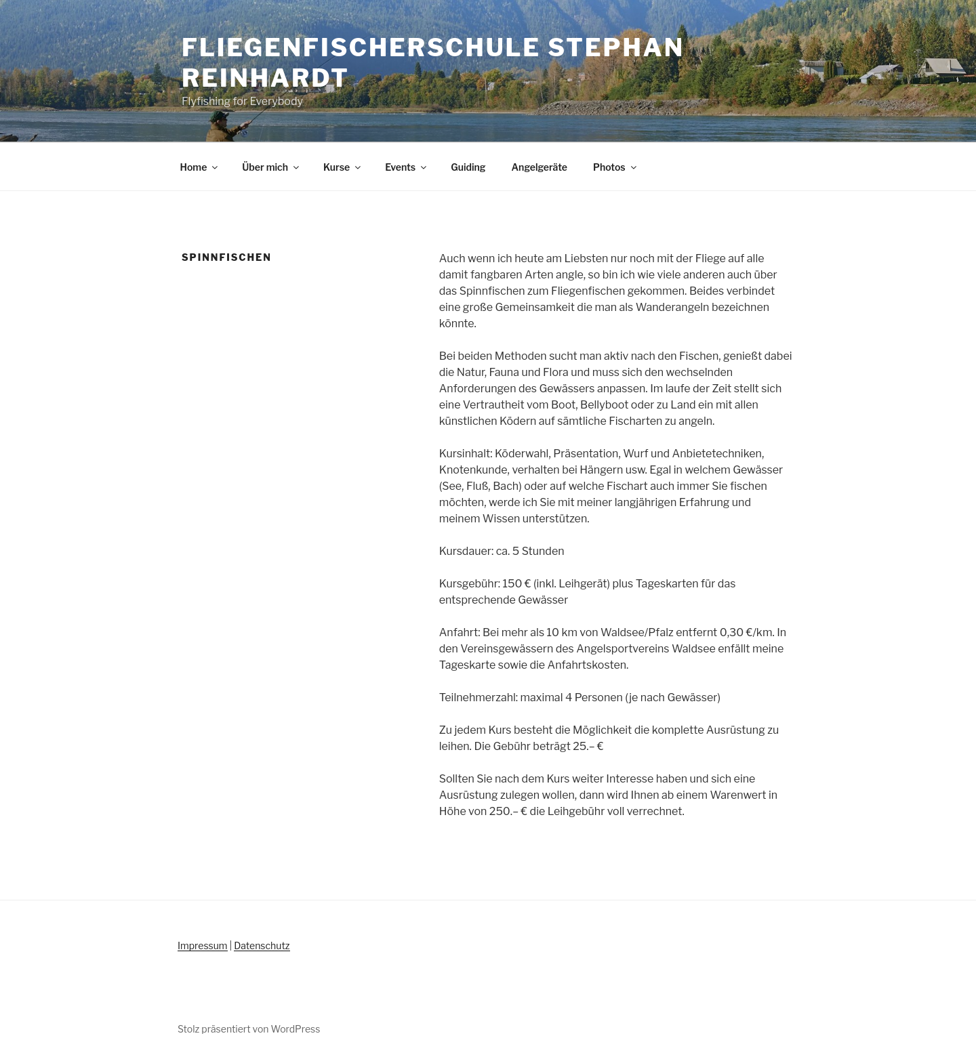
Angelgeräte (539, 167)
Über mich (271, 167)
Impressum (203, 945)
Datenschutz (261, 945)
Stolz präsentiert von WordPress (249, 1029)
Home (200, 167)
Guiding (468, 167)
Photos (615, 167)
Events (406, 167)
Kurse (343, 167)
